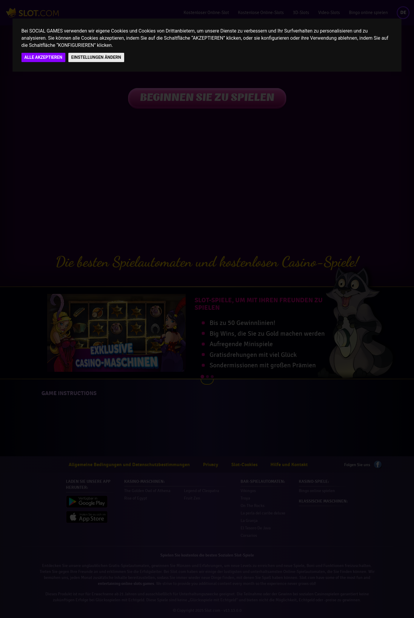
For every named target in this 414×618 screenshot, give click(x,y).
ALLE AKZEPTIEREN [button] (43, 57)
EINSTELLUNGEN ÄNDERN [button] (96, 57)
